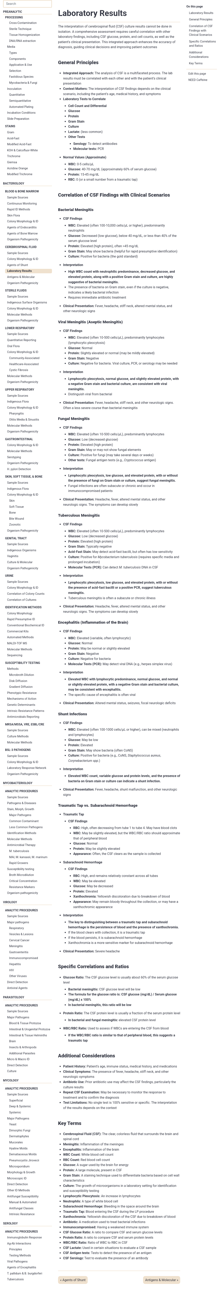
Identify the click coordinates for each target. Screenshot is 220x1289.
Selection (15, 71)
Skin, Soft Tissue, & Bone (23, 476)
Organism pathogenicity (22, 893)
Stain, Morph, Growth (20, 809)
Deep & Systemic (20, 1106)
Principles (15, 1249)
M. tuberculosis (19, 851)
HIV (11, 970)
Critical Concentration (23, 881)
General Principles (200, 19)
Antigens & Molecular (21, 277)
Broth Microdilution (21, 875)
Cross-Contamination (23, 23)
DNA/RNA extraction (22, 41)
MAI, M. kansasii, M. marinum (28, 857)
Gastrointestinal (19, 439)
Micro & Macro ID (18, 1059)
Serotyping (14, 457)
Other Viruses (18, 976)
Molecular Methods (19, 314)
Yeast (12, 1124)
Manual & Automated (23, 1202)
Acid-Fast (13, 138)
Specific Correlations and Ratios (202, 44)
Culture (11, 1071)
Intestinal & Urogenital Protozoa (29, 1029)
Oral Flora (13, 346)
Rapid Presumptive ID (21, 619)
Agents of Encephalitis (21, 1267)
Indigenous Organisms (21, 550)
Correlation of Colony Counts (25, 594)
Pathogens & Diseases (21, 803)
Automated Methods (20, 637)
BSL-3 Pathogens (18, 750)
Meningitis (16, 946)
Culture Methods (18, 736)
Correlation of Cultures (21, 600)
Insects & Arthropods (23, 1047)
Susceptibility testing (20, 869)
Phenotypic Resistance (22, 693)
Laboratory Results (19, 271)
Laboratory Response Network (26, 768)
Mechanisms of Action (21, 699)
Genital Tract (16, 538)
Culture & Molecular (19, 562)
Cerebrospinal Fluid (21, 247)
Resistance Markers (22, 887)
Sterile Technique (20, 29)
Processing (14, 17)
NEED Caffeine (197, 80)
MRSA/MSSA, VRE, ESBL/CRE (24, 724)
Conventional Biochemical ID (25, 625)
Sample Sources (17, 197)
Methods (13, 669)
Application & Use (20, 65)
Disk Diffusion (18, 681)
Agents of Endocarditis (22, 227)
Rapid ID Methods (18, 209)
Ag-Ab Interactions (19, 1243)
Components (17, 59)
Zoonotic (15, 524)
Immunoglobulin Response (24, 1237)
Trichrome (13, 156)
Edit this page (197, 73)
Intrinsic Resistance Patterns (25, 711)
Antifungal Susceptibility (23, 1196)
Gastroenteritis (18, 952)
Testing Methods (20, 1255)
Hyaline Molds (18, 1148)
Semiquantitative (20, 101)
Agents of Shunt (17, 265)
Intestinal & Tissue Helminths (28, 1035)
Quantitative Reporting (21, 340)
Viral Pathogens (17, 1261)
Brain (12, 1041)
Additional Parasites (22, 1053)
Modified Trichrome (19, 174)
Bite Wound (16, 518)
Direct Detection (17, 982)
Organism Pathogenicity (22, 239)
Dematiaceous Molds (23, 1154)
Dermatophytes (19, 1136)
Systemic (15, 1112)
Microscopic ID (17, 1178)
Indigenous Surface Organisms (27, 302)
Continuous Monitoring (22, 203)
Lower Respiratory (20, 328)
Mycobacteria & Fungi (23, 83)
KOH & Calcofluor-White (22, 150)
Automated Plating (21, 107)
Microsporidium (19, 1166)
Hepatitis (15, 964)
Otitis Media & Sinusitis (24, 419)
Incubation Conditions (21, 112)
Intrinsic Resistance (22, 1214)
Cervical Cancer (19, 940)
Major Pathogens (20, 815)
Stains (10, 126)
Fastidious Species (21, 76)
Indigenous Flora (18, 401)
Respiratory (16, 928)
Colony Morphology (19, 613)
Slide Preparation (18, 119)
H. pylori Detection (19, 469)
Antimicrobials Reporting (23, 717)
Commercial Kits (18, 631)
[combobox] (27, 4)
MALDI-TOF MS (17, 643)
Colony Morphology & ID (22, 221)
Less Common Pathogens (26, 827)
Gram (10, 132)
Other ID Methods (18, 1190)
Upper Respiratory (19, 389)
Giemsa (12, 162)
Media (11, 47)
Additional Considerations (198, 55)
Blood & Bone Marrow (22, 191)
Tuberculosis (15, 1279)
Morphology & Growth (21, 1172)
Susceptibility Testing (22, 663)
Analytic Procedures (21, 791)
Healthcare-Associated (24, 364)
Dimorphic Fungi (19, 1130)
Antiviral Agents (17, 988)
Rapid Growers (18, 863)
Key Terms (196, 63)
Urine (9, 576)
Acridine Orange (17, 168)
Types (13, 53)
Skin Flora (13, 215)
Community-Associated (24, 358)
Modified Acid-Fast (19, 144)
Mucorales (16, 1142)
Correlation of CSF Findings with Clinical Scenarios (201, 30)
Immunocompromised (23, 958)
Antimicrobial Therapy (21, 845)
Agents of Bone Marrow (22, 233)
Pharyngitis (16, 413)
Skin (12, 500)
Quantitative (17, 94)
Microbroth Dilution (21, 675)
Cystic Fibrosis (18, 370)
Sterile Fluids (16, 290)
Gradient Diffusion (21, 687)
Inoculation (14, 89)
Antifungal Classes (21, 1208)
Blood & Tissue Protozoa (25, 1023)
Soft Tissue (16, 507)
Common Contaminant (24, 821)
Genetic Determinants (21, 705)
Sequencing (14, 655)
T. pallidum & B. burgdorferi (24, 1273)
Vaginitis (12, 556)
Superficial (16, 1100)
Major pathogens (18, 922)
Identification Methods (23, 607)
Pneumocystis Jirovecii (24, 1160)
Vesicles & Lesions (21, 934)
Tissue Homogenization (24, 35)
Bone (12, 512)
